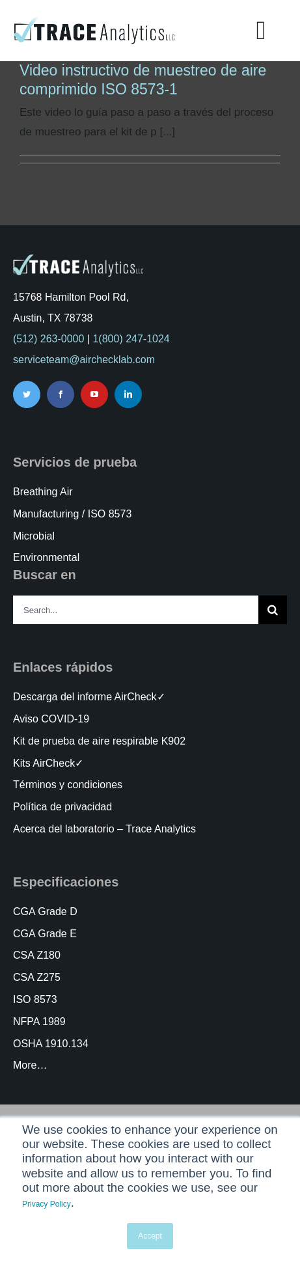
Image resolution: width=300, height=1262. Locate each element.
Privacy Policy (46, 1204)
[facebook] (60, 394)
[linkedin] (128, 394)
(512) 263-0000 (48, 338)
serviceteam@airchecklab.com (84, 359)
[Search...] (135, 610)
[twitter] (26, 394)
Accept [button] (150, 1236)
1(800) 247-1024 (130, 338)
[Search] (272, 610)
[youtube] (94, 394)
